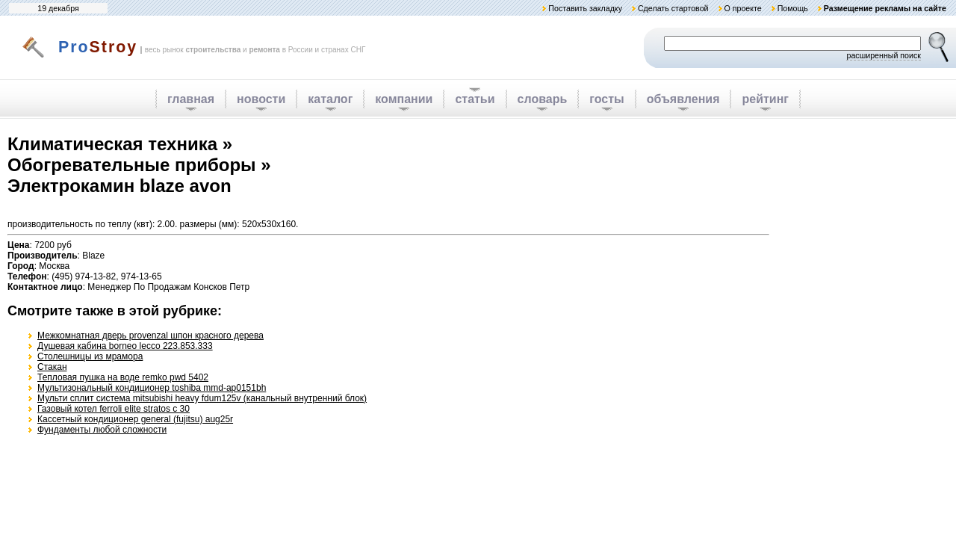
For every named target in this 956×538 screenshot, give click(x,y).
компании (403, 99)
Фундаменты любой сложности (102, 429)
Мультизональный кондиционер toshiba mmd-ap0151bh (151, 388)
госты (606, 99)
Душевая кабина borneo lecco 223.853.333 (125, 346)
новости (261, 99)
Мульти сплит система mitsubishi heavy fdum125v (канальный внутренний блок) (202, 398)
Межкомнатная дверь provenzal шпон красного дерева (150, 335)
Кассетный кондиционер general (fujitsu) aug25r (135, 419)
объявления (683, 99)
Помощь (792, 8)
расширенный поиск (883, 55)
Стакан (52, 367)
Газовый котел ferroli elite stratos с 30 (113, 409)
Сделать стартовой (673, 8)
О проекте (742, 8)
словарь (543, 99)
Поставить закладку (585, 8)
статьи (474, 99)
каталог (330, 99)
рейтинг (765, 99)
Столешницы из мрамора (90, 356)
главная (190, 99)
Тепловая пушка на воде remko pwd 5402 (122, 377)
